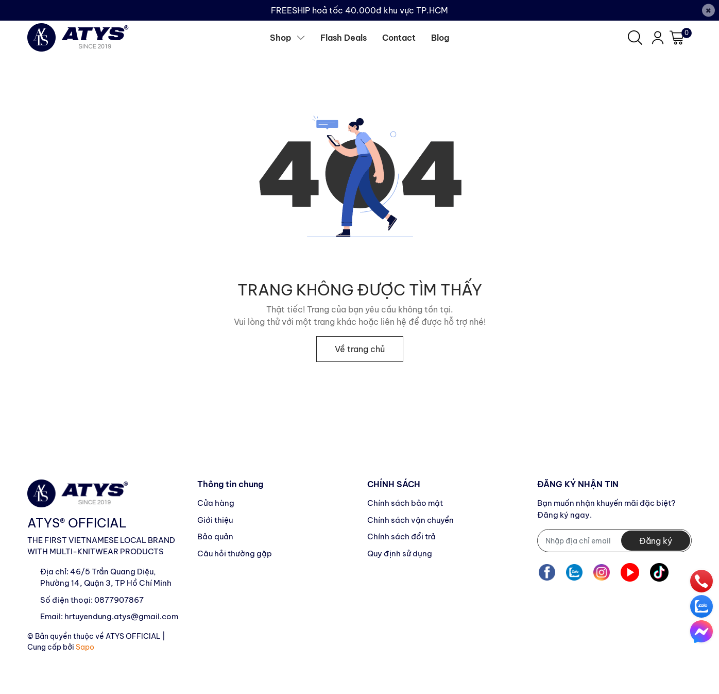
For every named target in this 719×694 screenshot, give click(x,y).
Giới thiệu (215, 520)
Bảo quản (215, 536)
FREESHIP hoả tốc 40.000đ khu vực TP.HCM (359, 10)
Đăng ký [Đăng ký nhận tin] (655, 541)
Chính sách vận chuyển (410, 520)
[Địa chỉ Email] (614, 540)
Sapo (85, 647)
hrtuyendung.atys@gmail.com (121, 616)
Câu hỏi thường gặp (234, 553)
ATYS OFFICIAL (133, 636)
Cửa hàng (215, 503)
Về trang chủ (360, 349)
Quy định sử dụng (399, 553)
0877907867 (119, 600)
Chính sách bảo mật (405, 503)
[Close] (708, 10)
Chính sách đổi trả (401, 536)
